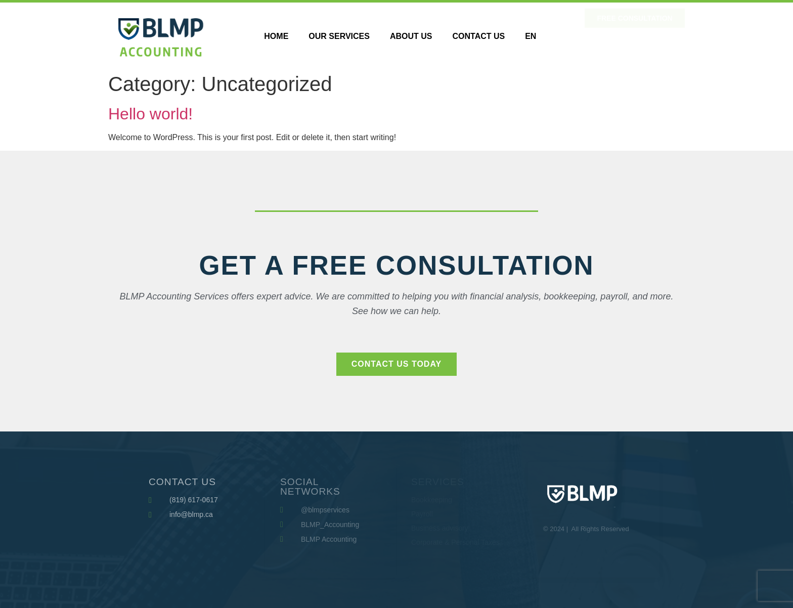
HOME (276, 36)
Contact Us (478, 36)
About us (411, 36)
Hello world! (150, 114)
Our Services (339, 36)
